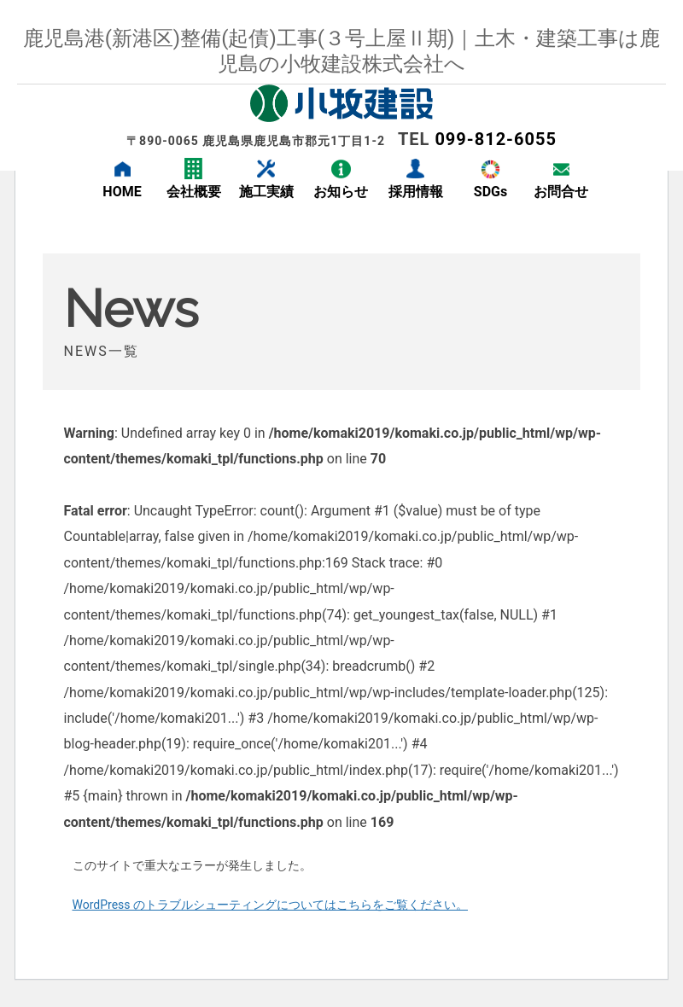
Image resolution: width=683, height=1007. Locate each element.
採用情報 (415, 191)
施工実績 (266, 191)
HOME (121, 191)
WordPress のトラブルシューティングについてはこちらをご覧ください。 (271, 904)
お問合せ (561, 191)
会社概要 (193, 191)
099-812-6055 (496, 139)
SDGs (490, 191)
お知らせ (340, 191)
